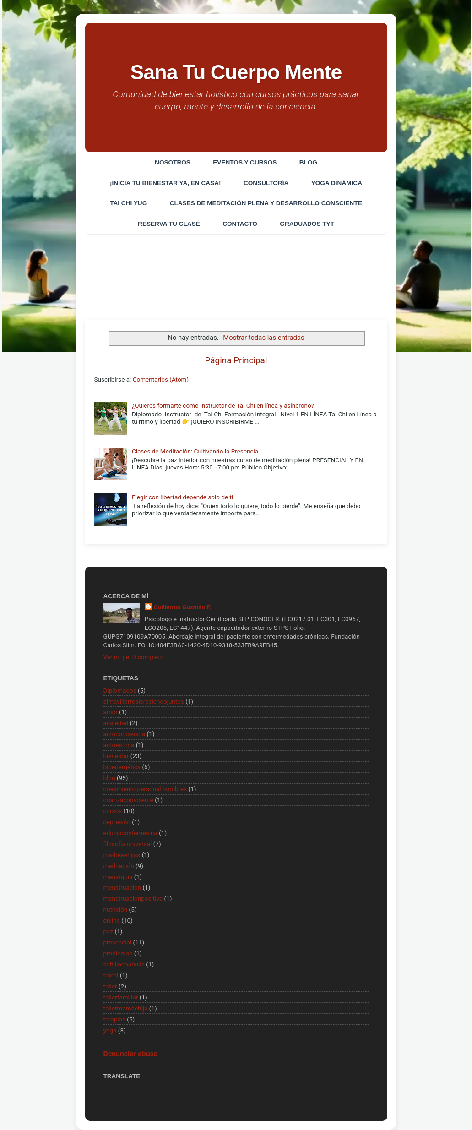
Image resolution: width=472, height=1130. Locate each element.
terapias (114, 1019)
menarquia (118, 876)
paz (108, 931)
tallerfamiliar (120, 997)
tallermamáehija (125, 1008)
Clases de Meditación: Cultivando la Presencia (195, 451)
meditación (118, 865)
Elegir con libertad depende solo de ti (182, 497)
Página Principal (236, 360)
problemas (118, 953)
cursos (112, 811)
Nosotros (172, 162)
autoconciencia (124, 734)
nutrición (115, 909)
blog (109, 778)
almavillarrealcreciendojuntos (143, 701)
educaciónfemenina (130, 832)
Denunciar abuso (130, 1054)
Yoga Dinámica (336, 183)
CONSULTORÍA (266, 183)
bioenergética (122, 767)
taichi (111, 975)
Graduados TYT (307, 224)
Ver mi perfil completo (133, 657)
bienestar (116, 756)
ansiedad (116, 723)
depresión (116, 821)
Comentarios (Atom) (161, 379)
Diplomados (119, 690)
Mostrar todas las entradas (263, 338)
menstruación (122, 887)
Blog (308, 162)
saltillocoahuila (124, 964)
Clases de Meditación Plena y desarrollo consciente (266, 203)
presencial (117, 942)
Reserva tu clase (168, 224)
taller (110, 986)
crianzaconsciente (128, 800)
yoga (110, 1030)
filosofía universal (127, 843)
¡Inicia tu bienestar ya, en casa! (164, 183)
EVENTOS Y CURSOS (245, 162)
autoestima (119, 745)
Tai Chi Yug (128, 203)
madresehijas (122, 854)
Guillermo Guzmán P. (183, 607)
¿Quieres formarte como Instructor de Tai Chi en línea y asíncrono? (223, 405)
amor (110, 712)
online (111, 920)
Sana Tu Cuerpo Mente (236, 71)
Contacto (239, 224)
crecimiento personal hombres (145, 789)
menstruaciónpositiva (133, 898)
